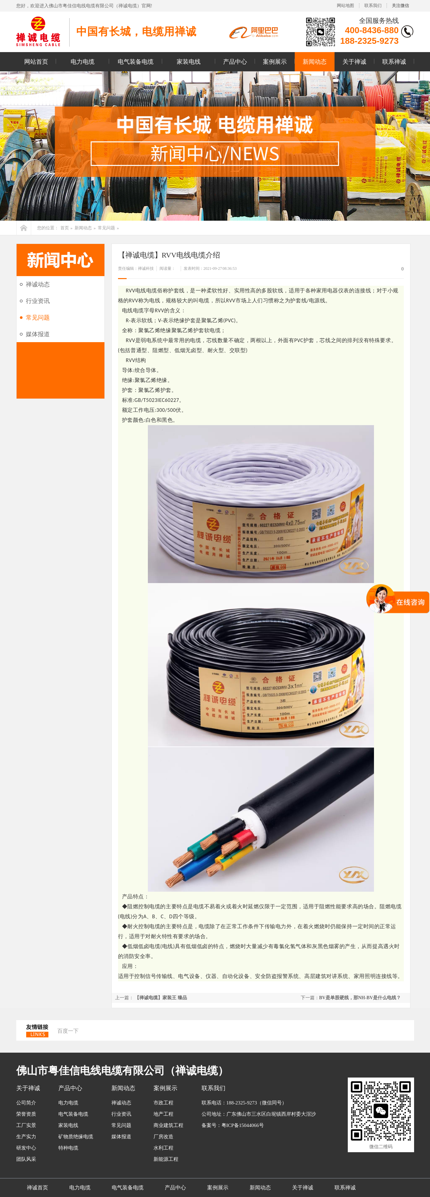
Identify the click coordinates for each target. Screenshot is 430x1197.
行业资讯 (38, 301)
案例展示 (275, 61)
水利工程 (163, 1148)
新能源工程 (166, 1159)
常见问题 (106, 227)
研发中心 (26, 1148)
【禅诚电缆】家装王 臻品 (161, 997)
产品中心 (235, 61)
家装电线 (189, 61)
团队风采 (26, 1159)
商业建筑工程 (168, 1125)
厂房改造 (163, 1136)
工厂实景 (26, 1125)
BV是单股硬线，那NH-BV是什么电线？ (360, 997)
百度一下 (68, 1031)
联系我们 (373, 5)
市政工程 (163, 1102)
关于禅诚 (354, 61)
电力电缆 (82, 61)
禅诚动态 (38, 284)
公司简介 (26, 1102)
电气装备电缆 (136, 61)
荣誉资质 (26, 1114)
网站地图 (345, 5)
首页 (64, 227)
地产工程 (163, 1114)
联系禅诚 (394, 61)
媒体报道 (38, 334)
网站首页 (36, 61)
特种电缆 (68, 1148)
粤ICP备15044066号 (242, 1125)
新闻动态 (315, 61)
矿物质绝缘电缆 (75, 1136)
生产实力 (26, 1136)
